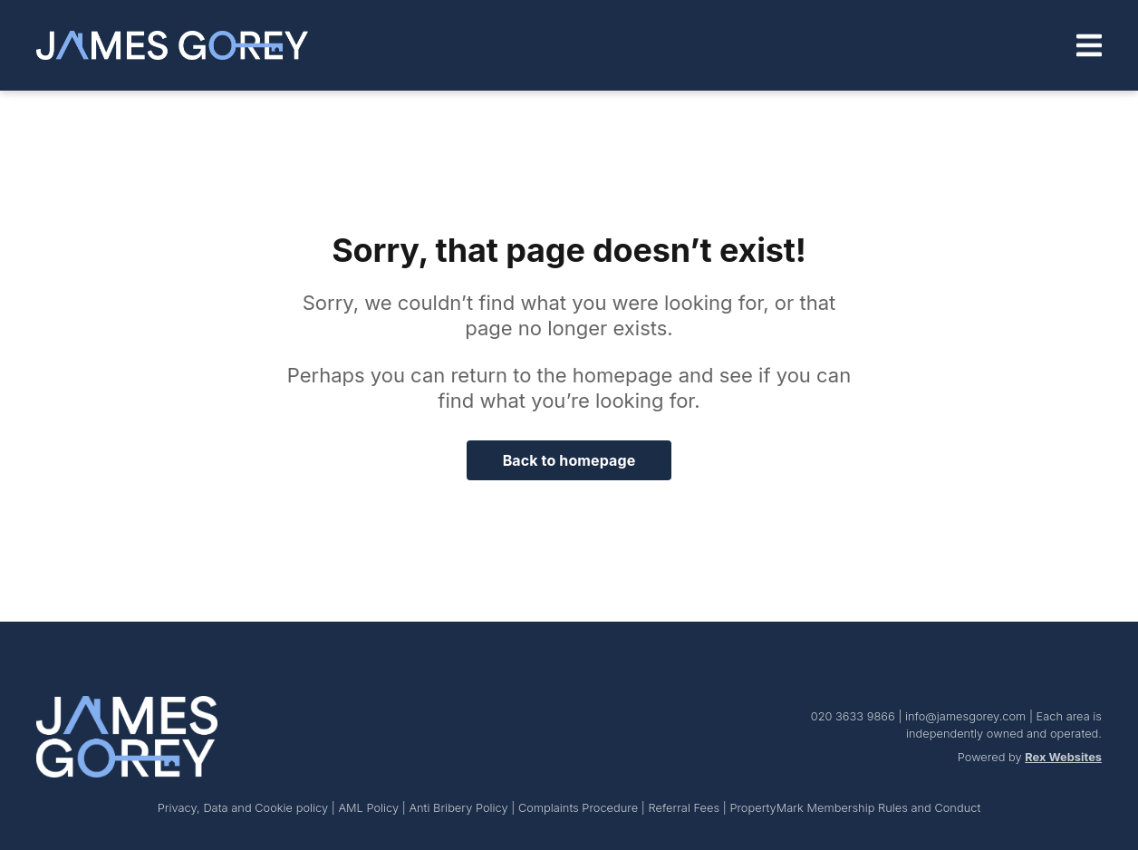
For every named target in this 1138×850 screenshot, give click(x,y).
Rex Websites (1063, 757)
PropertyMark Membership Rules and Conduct (854, 808)
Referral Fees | (688, 808)
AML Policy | (373, 808)
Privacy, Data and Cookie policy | (248, 808)
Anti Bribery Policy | (463, 808)
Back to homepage (569, 460)
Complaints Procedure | (583, 808)
